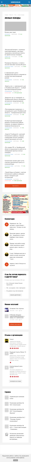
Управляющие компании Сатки (17, 397)
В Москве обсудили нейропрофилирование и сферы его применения (17, 316)
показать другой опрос (15, 295)
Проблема (7, 34)
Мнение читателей (11, 304)
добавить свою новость (15, 324)
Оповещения (8, 79)
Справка (8, 392)
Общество (8, 56)
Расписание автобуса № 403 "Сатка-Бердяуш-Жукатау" (17, 411)
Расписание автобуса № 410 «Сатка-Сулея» (17, 404)
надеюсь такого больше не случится (18, 264)
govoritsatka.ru (15, 2)
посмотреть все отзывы (15, 381)
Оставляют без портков (17, 308)
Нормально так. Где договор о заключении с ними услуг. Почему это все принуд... (18, 226)
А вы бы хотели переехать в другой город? (15, 275)
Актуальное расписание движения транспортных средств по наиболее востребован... (17, 436)
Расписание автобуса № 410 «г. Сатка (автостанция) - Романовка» (18, 427)
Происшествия (9, 66)
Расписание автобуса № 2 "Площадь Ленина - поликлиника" (17, 419)
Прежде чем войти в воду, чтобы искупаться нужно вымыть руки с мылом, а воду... (17, 246)
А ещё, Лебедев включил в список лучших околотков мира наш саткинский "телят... (18, 256)
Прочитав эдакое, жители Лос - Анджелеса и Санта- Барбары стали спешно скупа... (17, 236)
